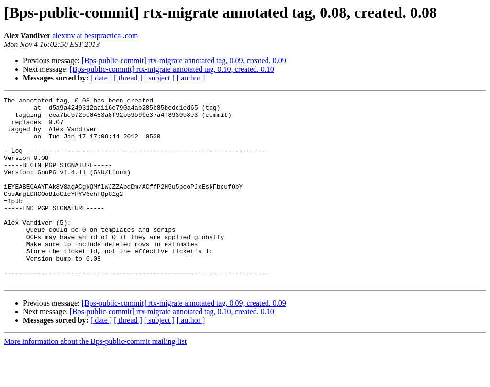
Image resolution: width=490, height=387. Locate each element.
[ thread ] (128, 78)
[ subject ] (159, 78)
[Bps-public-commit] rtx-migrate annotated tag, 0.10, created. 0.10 (172, 69)
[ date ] (101, 78)
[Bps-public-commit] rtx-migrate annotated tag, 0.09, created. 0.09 (184, 61)
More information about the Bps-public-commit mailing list (95, 379)
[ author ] (191, 78)
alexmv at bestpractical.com (95, 36)
